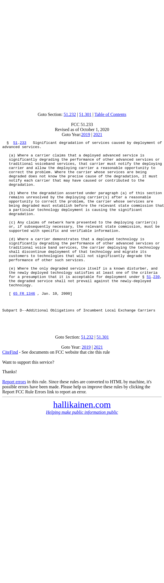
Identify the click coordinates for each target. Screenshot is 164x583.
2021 (97, 134)
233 (23, 143)
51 (15, 143)
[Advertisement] (80, 54)
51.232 (70, 114)
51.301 (85, 114)
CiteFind (10, 388)
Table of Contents (110, 114)
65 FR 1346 (24, 324)
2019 (85, 134)
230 (156, 304)
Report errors (14, 417)
